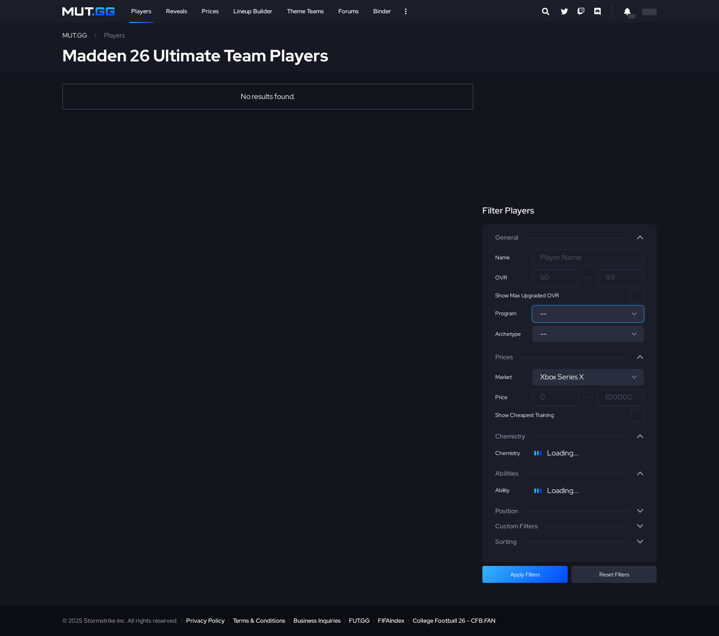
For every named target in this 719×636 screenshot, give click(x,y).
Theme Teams (305, 11)
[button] (569, 238)
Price (501, 397)
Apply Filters (525, 574)
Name (502, 257)
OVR (501, 277)
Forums (348, 11)
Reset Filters (614, 574)
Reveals (176, 11)
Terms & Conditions (259, 621)
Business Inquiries (317, 621)
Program (505, 313)
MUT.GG (74, 35)
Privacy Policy (205, 621)
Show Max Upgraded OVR (527, 295)
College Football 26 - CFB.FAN (454, 621)
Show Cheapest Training (524, 415)
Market (503, 377)
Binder (382, 11)
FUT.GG (359, 621)
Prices (210, 11)
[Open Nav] (405, 11)
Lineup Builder (252, 11)
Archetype (508, 334)
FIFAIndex (391, 621)
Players (141, 11)
